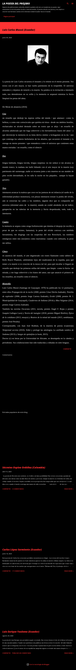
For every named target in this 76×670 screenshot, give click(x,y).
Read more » (69, 489)
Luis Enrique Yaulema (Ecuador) (20, 631)
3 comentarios (18, 489)
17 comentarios (18, 571)
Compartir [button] (67, 349)
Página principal (9, 16)
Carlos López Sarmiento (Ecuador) (22, 549)
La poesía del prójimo (16, 3)
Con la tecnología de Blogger (38, 664)
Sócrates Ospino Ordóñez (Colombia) (23, 467)
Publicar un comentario (21, 653)
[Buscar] (67, 3)
